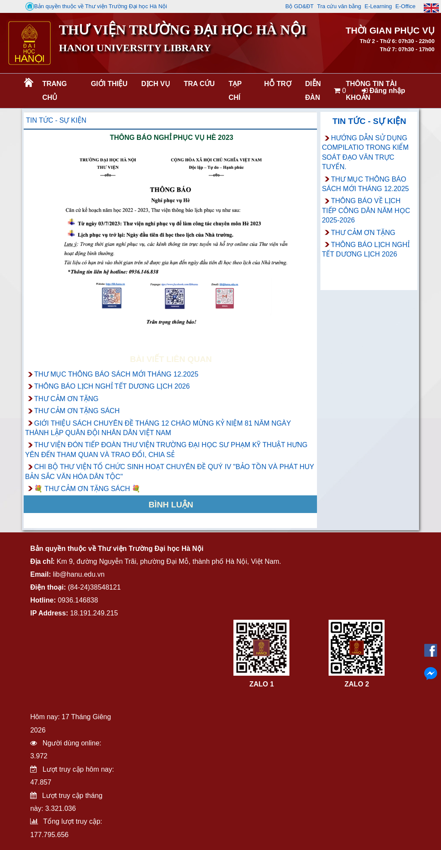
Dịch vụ (155, 83)
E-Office (405, 6)
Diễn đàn (313, 90)
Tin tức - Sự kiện (56, 120)
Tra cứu (199, 83)
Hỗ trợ (277, 83)
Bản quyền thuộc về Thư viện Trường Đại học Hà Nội (96, 6)
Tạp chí (235, 90)
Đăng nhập (383, 90)
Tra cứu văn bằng (339, 6)
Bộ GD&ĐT (299, 6)
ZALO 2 (357, 684)
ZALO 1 (261, 684)
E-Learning (378, 6)
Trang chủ (54, 90)
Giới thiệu (109, 83)
